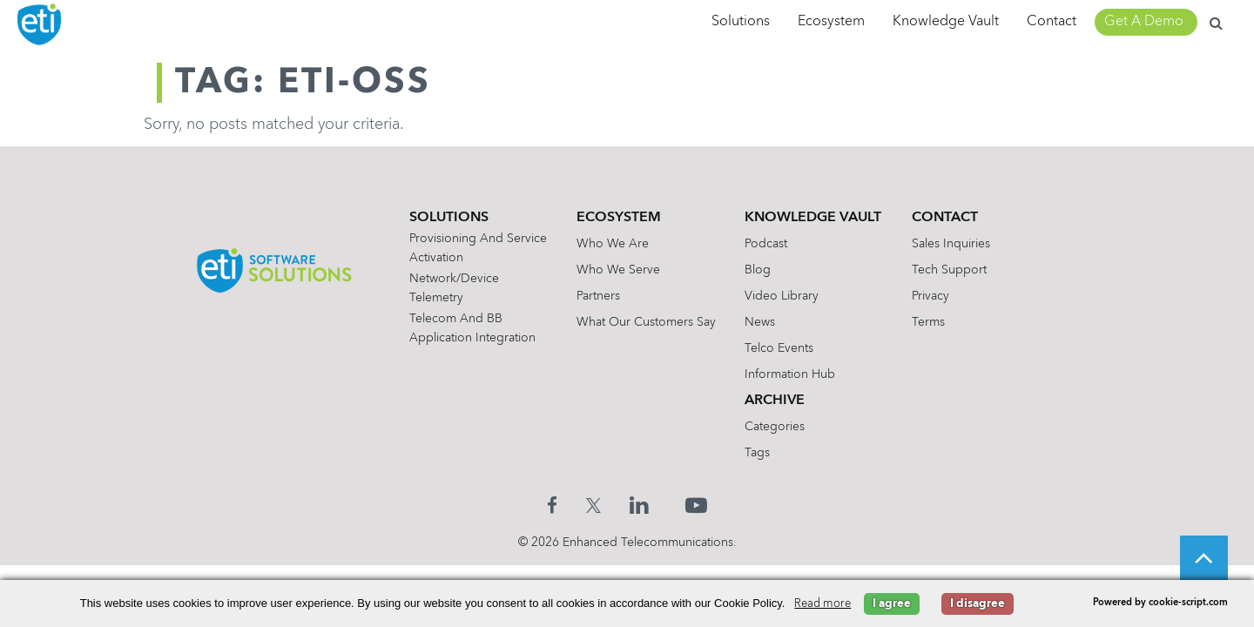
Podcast (768, 244)
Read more (822, 604)
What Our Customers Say (643, 322)
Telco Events (781, 348)
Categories (777, 427)
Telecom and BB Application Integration (464, 328)
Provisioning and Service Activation (469, 248)
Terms (936, 322)
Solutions (740, 22)
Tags (759, 453)
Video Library (784, 296)
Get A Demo (1143, 22)
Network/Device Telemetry (445, 288)
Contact (1051, 22)
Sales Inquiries (959, 244)
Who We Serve (615, 270)
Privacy (938, 296)
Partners (595, 296)
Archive (777, 401)
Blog (760, 270)
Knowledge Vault (946, 22)
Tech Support (957, 270)
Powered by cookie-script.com (1160, 603)
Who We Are (610, 244)
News (762, 322)
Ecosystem (831, 22)
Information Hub (792, 374)
